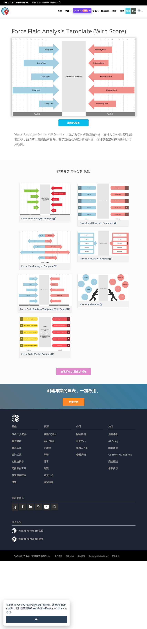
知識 (46, 468)
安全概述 (113, 461)
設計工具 (16, 454)
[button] (68, 11)
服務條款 (113, 434)
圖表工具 (16, 447)
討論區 (47, 447)
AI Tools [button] (82, 10)
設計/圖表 (49, 441)
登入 (134, 10)
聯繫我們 (81, 454)
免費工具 (48, 475)
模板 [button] (115, 10)
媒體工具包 (82, 447)
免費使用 (73, 401)
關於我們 (81, 434)
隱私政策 (113, 447)
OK (36, 619)
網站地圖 (48, 482)
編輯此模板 (73, 122)
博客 (46, 461)
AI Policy (113, 441)
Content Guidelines (120, 454)
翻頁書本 (16, 441)
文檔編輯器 (18, 461)
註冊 (128, 10)
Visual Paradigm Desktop (46, 2)
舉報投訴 (113, 468)
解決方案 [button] (106, 10)
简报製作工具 (19, 468)
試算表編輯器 (19, 475)
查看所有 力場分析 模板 (74, 371)
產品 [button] (60, 10)
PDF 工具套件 (19, 434)
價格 (122, 10)
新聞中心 (81, 441)
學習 (46, 454)
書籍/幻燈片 (50, 434)
